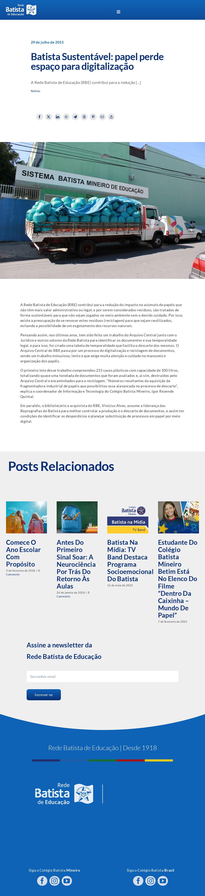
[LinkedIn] (57, 116)
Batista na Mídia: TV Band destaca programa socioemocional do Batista (130, 560)
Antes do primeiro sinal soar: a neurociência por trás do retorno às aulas (76, 564)
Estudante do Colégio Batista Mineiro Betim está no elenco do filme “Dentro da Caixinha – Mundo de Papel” (178, 578)
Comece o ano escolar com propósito (23, 553)
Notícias (36, 91)
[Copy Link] (111, 116)
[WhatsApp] (66, 116)
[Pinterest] (93, 116)
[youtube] (67, 878)
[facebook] (42, 878)
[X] (48, 116)
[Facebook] (39, 116)
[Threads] (84, 116)
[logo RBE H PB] (21, 6)
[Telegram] (75, 116)
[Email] (102, 116)
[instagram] (54, 878)
